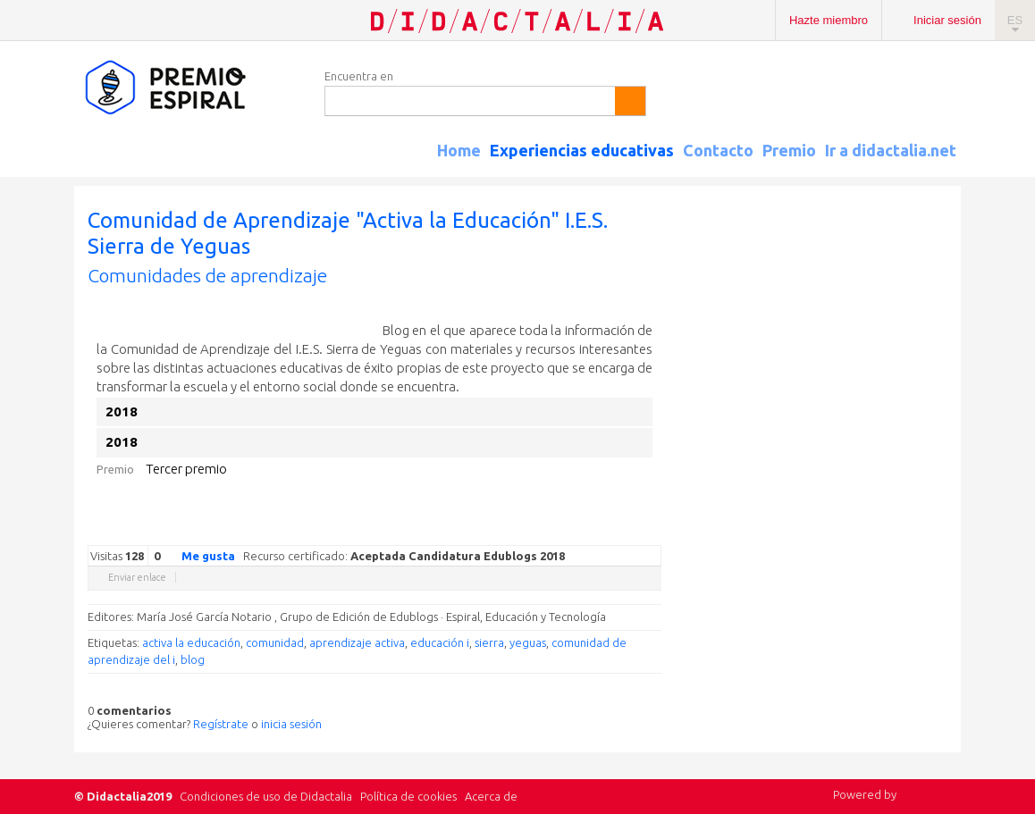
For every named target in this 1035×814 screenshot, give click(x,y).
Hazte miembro (828, 20)
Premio (789, 150)
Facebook (563, 532)
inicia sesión (291, 723)
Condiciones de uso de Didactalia (266, 796)
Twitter (545, 532)
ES (1014, 20)
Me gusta (197, 555)
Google (527, 532)
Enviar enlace (137, 577)
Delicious (581, 532)
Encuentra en (358, 76)
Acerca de (491, 796)
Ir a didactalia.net (890, 150)
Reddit (617, 532)
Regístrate (220, 723)
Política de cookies (408, 796)
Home (459, 150)
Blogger (635, 532)
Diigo (652, 532)
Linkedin (599, 532)
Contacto (718, 150)
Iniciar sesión (947, 20)
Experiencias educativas (582, 150)
